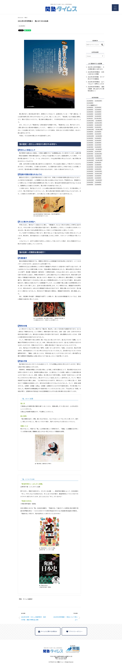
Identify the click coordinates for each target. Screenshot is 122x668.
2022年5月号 (98, 107)
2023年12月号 (98, 167)
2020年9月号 (90, 112)
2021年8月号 (90, 134)
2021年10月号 (98, 118)
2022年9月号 (90, 109)
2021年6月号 (90, 123)
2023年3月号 (98, 116)
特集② (25, 17)
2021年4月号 (90, 103)
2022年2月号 (98, 147)
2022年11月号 (98, 153)
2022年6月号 (98, 131)
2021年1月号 (98, 134)
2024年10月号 (98, 125)
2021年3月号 (22, 26)
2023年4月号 (90, 142)
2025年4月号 (90, 171)
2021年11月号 (98, 123)
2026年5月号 (90, 184)
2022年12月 (90, 118)
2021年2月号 (90, 127)
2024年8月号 (99, 120)
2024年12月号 (99, 160)
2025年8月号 (90, 175)
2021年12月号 (90, 149)
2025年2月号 (99, 136)
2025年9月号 (98, 178)
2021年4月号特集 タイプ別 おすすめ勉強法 (96, 78)
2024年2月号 (98, 156)
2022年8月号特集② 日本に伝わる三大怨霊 (96, 73)
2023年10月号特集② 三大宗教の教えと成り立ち (96, 68)
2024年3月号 (90, 145)
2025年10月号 (98, 171)
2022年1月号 (98, 127)
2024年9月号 (98, 164)
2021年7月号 (98, 145)
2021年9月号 (98, 109)
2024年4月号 (99, 158)
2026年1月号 (90, 178)
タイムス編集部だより (92, 105)
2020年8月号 (90, 131)
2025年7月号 (90, 156)
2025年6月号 (98, 175)
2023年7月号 (90, 167)
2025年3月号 (90, 169)
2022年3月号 (90, 151)
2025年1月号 (98, 169)
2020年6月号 (90, 107)
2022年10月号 (90, 160)
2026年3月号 (90, 182)
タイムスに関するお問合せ (47, 631)
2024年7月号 (90, 147)
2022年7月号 (98, 151)
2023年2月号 (98, 140)
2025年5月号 (90, 173)
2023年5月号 (90, 138)
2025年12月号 (90, 180)
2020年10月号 (90, 136)
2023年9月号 (98, 112)
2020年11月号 (90, 129)
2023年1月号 (99, 149)
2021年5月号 (98, 114)
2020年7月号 (90, 153)
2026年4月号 (98, 182)
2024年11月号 (90, 158)
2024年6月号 (90, 164)
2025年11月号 (98, 173)
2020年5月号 (90, 116)
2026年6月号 (98, 184)
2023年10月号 (98, 100)
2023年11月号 (99, 129)
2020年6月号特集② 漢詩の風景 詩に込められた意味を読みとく (96, 89)
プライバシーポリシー (74, 631)
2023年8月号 (90, 162)
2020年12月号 (90, 120)
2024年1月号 (98, 162)
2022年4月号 (90, 114)
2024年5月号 (98, 142)
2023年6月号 (90, 125)
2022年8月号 (90, 100)
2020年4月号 (98, 138)
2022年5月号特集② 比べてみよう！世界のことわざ (96, 83)
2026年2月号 (99, 180)
